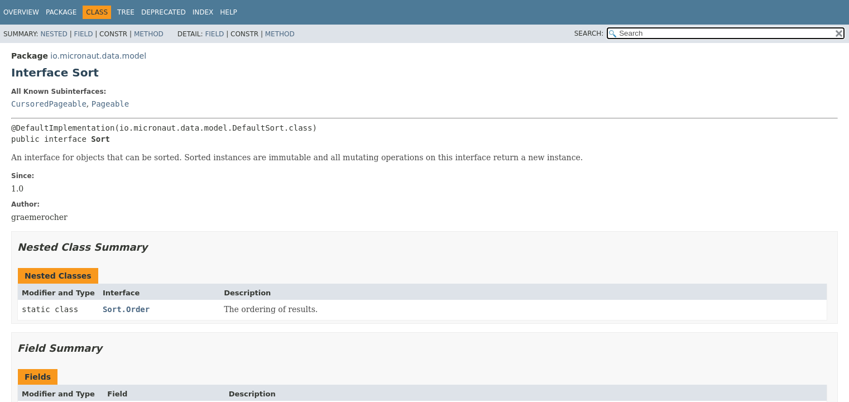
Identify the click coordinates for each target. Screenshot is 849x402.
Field (83, 34)
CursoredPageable (49, 103)
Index (203, 12)
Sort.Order (126, 309)
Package (61, 12)
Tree (126, 12)
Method (149, 34)
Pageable (110, 103)
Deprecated (163, 12)
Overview (21, 12)
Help (228, 12)
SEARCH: (589, 33)
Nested (53, 34)
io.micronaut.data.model (98, 55)
